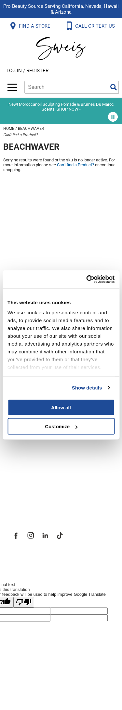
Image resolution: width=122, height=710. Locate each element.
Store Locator (29, 480)
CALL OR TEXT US (95, 26)
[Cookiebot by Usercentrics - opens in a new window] (87, 279)
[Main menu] (12, 87)
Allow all (61, 407)
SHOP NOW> (69, 109)
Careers (21, 466)
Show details (87, 387)
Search (113, 87)
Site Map (22, 452)
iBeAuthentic (74, 557)
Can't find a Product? (20, 134)
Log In (15, 71)
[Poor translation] (23, 602)
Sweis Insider (29, 494)
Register (37, 71)
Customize (61, 426)
